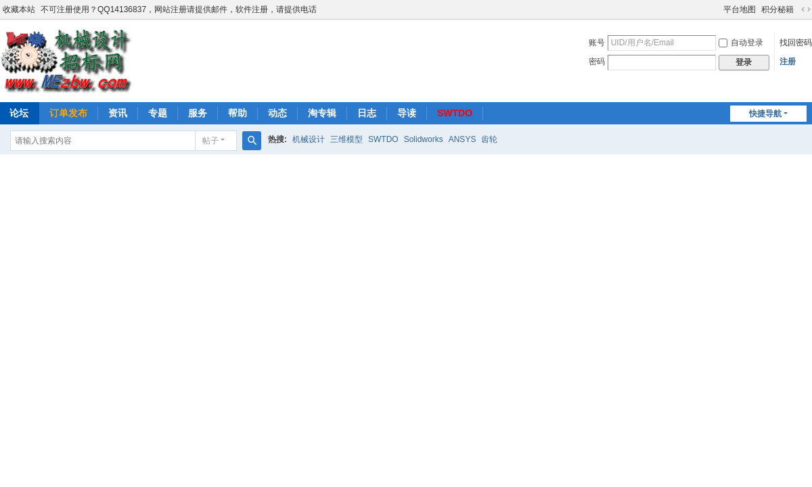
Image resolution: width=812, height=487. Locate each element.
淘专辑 (322, 113)
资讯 (117, 113)
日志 (366, 113)
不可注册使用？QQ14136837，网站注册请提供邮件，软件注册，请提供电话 (179, 9)
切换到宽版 (806, 9)
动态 (277, 113)
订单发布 (68, 113)
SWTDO (454, 113)
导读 (406, 113)
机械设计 (308, 139)
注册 (788, 61)
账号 (597, 42)
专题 (157, 113)
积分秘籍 (777, 9)
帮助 (237, 113)
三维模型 (346, 139)
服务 (197, 113)
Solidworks (423, 139)
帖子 (210, 140)
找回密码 (796, 42)
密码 (597, 61)
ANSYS (462, 139)
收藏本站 (19, 9)
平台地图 (739, 9)
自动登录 (741, 42)
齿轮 (489, 139)
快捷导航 (765, 113)
